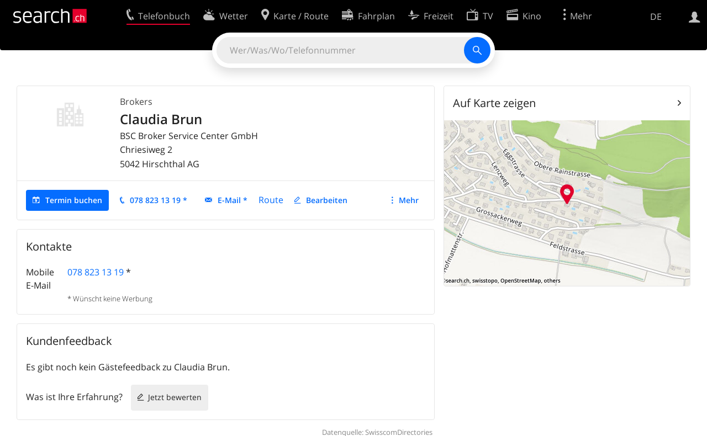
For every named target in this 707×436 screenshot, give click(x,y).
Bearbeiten (326, 200)
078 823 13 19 (95, 272)
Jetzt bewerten (175, 397)
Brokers (136, 101)
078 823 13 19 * (158, 200)
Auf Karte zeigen (494, 102)
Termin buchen (73, 200)
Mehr (409, 200)
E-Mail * (232, 200)
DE (656, 16)
